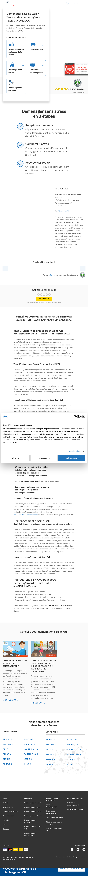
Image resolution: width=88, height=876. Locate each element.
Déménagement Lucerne (30, 821)
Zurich (8, 739)
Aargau (8, 744)
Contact (6, 829)
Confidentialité (10, 859)
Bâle (7, 749)
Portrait (5, 803)
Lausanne (30, 739)
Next (82, 268)
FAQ (4, 824)
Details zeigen (75, 451)
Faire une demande (71, 868)
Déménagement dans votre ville (54, 823)
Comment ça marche (10, 811)
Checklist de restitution (54, 818)
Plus (28, 764)
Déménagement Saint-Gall (32, 828)
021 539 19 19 (74, 3)
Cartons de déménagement (73, 804)
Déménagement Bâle (32, 807)
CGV (4, 859)
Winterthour (32, 754)
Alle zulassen (71, 458)
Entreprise (76, 857)
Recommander (8, 816)
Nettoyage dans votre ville (54, 830)
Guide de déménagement (51, 806)
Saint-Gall (31, 749)
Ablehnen (16, 458)
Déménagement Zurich (32, 803)
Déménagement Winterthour (30, 834)
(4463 (75, 92)
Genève (8, 764)
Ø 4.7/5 (73, 89)
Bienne (8, 759)
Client (83, 857)
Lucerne (30, 744)
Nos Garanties (8, 807)
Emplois (5, 820)
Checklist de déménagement (51, 812)
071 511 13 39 (63, 211)
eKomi (51, 275)
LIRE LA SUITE (11, 700)
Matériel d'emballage (75, 809)
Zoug (28, 759)
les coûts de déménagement (26, 515)
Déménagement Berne (32, 811)
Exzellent (81, 89)
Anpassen (44, 458)
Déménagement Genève (33, 816)
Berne (7, 754)
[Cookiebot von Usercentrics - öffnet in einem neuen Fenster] (75, 416)
